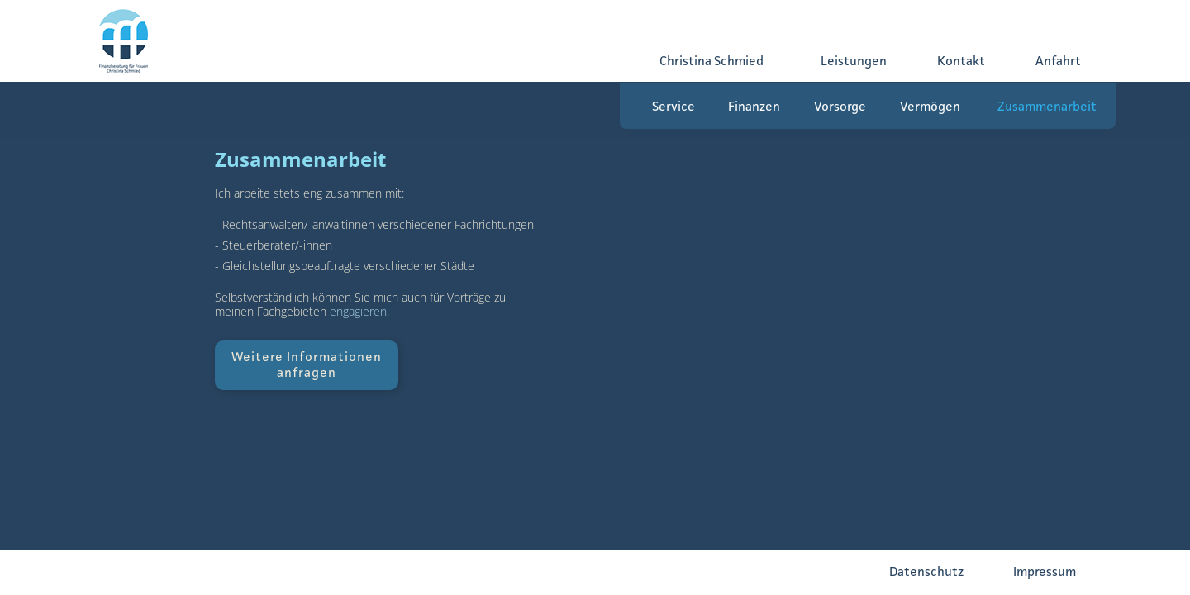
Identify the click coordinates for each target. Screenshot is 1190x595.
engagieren (358, 311)
